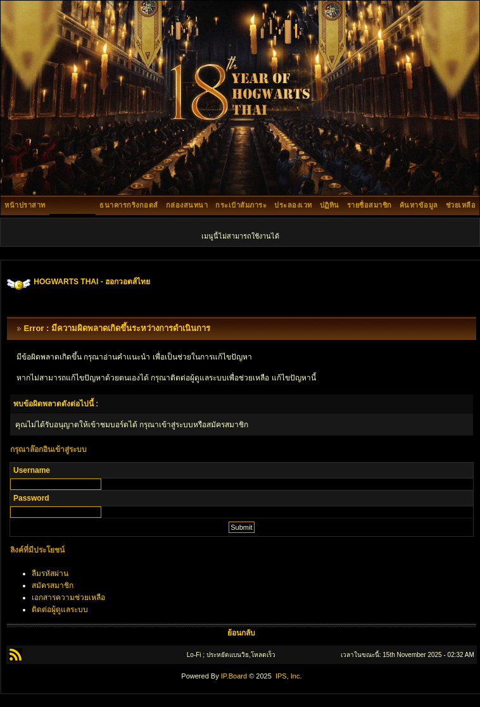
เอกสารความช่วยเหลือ (68, 597)
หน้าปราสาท (25, 205)
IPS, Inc (287, 676)
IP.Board (234, 676)
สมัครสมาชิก (52, 585)
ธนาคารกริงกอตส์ (128, 205)
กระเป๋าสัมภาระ (241, 205)
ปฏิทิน (329, 205)
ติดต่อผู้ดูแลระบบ (60, 609)
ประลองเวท (293, 205)
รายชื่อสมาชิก (369, 205)
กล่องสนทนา (187, 205)
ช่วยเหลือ (461, 205)
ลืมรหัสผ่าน (50, 573)
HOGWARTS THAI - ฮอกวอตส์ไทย (92, 281)
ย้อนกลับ (241, 633)
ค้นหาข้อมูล (419, 205)
